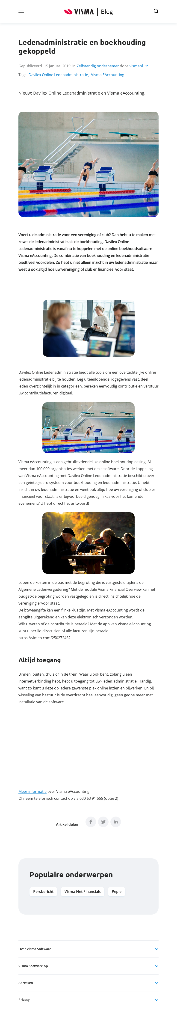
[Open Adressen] (157, 983)
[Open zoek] (156, 11)
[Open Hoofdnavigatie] (21, 11)
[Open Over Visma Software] (157, 949)
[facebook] (91, 822)
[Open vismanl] (139, 66)
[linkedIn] (115, 822)
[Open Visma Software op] (157, 966)
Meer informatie (32, 791)
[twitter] (103, 822)
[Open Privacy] (157, 1000)
